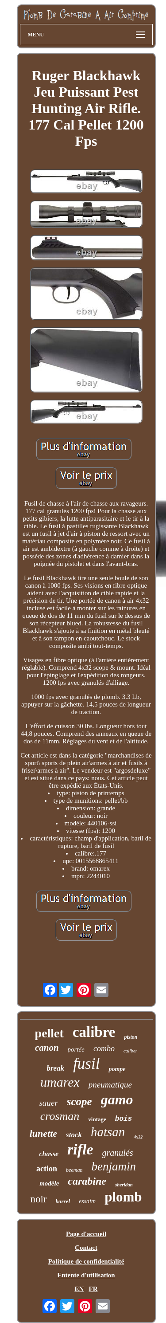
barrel (63, 1201)
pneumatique (110, 1084)
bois (123, 1119)
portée (76, 1049)
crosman (60, 1116)
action (46, 1168)
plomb (123, 1197)
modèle (49, 1183)
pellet (49, 1033)
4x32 (138, 1137)
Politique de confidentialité (86, 1261)
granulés (117, 1153)
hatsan (108, 1132)
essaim (87, 1201)
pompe (116, 1069)
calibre (94, 1032)
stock (74, 1135)
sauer (48, 1102)
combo (104, 1048)
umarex (60, 1082)
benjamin (113, 1166)
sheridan (124, 1184)
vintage (97, 1119)
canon (47, 1047)
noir (38, 1199)
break (55, 1068)
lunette (43, 1133)
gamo (117, 1099)
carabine (87, 1181)
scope (79, 1101)
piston (130, 1037)
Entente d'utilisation (86, 1275)
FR (93, 1288)
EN (79, 1288)
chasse (48, 1154)
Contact (86, 1247)
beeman (74, 1170)
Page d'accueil (86, 1233)
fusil (86, 1063)
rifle (80, 1149)
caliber (130, 1050)
